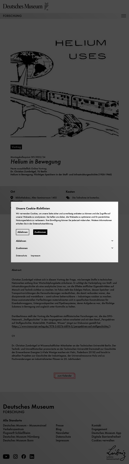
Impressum (35, 255)
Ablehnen (22, 232)
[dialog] (64, 232)
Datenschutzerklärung (43, 223)
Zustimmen (40, 232)
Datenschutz (21, 255)
